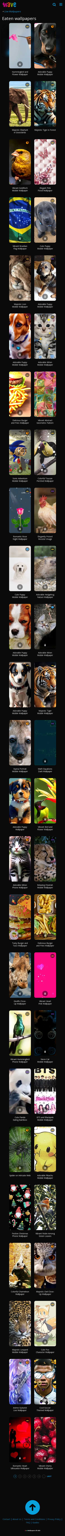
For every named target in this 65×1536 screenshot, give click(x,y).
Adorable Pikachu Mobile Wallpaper (45, 1176)
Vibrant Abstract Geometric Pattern (45, 421)
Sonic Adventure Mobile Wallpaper (20, 479)
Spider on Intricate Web (20, 1175)
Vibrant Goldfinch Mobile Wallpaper (20, 189)
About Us (16, 1519)
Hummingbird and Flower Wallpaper (20, 73)
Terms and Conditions (34, 1519)
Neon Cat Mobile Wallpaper (45, 1060)
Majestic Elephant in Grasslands (20, 131)
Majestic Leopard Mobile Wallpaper (20, 1351)
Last (49, 1476)
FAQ (28, 1522)
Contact (6, 1519)
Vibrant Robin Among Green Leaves (45, 1234)
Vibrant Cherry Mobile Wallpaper (45, 1467)
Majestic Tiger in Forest (45, 130)
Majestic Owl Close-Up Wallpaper (45, 1292)
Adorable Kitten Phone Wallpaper (20, 886)
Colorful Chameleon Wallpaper (20, 1292)
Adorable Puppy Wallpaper (20, 828)
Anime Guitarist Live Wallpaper (20, 1409)
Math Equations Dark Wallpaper (45, 770)
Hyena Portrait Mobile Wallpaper (20, 770)
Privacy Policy (54, 1519)
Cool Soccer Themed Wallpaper (45, 1409)
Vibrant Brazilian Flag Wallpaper (20, 247)
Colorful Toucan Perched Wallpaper (45, 479)
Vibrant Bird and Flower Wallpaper (45, 828)
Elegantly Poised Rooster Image (45, 537)
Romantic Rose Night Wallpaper (20, 537)
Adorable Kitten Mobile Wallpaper (45, 363)
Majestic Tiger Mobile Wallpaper (45, 712)
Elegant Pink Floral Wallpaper (45, 189)
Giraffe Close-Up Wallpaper (20, 1002)
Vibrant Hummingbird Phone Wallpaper (19, 1060)
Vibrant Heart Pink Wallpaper (45, 1002)
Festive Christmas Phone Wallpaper (20, 1234)
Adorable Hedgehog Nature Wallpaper (45, 595)
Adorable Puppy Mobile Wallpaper (45, 73)
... (44, 1476)
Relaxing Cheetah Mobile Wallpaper (45, 886)
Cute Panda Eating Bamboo (20, 1118)
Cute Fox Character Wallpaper (45, 1351)
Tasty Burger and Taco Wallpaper (20, 944)
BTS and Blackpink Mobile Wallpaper (45, 1118)
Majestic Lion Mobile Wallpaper (20, 305)
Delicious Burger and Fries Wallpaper (20, 421)
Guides (35, 1522)
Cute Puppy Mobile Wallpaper (45, 247)
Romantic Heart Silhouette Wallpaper (20, 1467)
